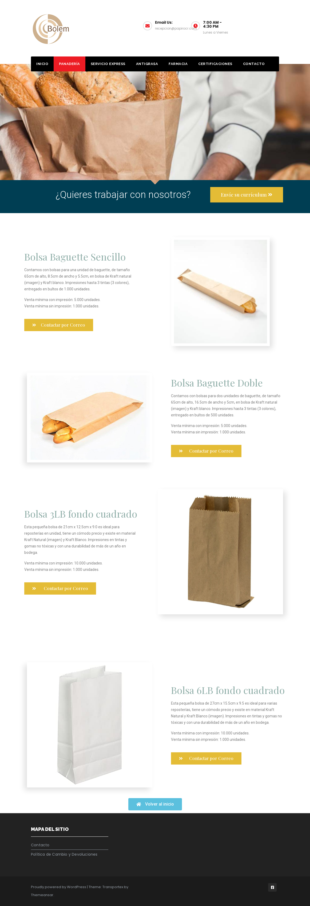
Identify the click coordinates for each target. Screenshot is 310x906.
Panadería (69, 64)
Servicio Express (108, 64)
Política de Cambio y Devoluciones (64, 854)
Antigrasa (147, 64)
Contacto (254, 64)
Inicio (42, 64)
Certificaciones (215, 64)
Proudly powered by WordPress (59, 886)
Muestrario (261, 25)
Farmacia (178, 64)
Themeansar (42, 894)
